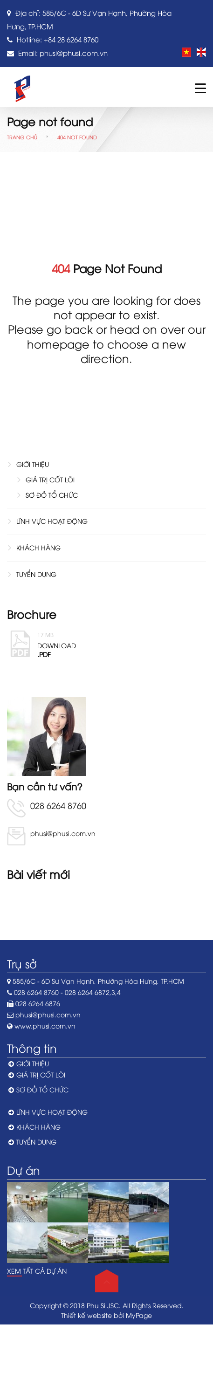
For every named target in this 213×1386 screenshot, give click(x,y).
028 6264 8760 (58, 805)
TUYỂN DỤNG (36, 573)
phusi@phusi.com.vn (74, 52)
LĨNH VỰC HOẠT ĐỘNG (52, 520)
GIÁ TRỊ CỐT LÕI (50, 479)
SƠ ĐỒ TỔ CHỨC (52, 494)
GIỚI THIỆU (32, 464)
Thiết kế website (86, 1315)
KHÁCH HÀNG (38, 547)
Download (121, 644)
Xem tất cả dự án (37, 1270)
